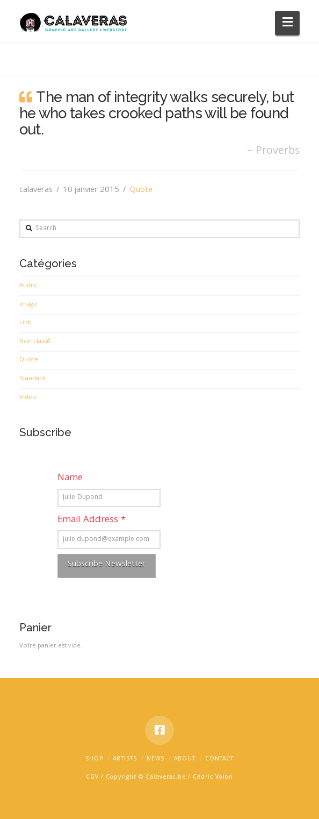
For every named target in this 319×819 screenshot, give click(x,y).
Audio (28, 286)
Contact (219, 759)
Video (28, 398)
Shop (94, 759)
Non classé (34, 342)
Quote (141, 190)
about (184, 759)
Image (28, 305)
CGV (92, 777)
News (155, 759)
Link (25, 323)
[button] (287, 23)
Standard (32, 379)
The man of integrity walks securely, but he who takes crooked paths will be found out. (156, 113)
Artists (125, 759)
